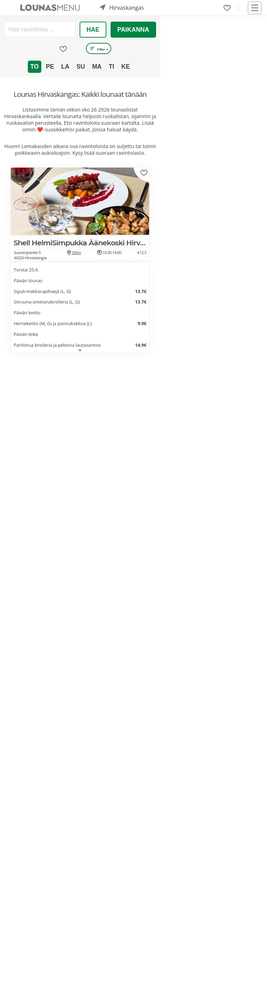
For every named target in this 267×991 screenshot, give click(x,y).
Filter (98, 48)
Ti (111, 66)
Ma (97, 66)
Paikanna (133, 29)
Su (80, 66)
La (65, 66)
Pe (50, 66)
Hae (93, 29)
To (34, 66)
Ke (125, 66)
